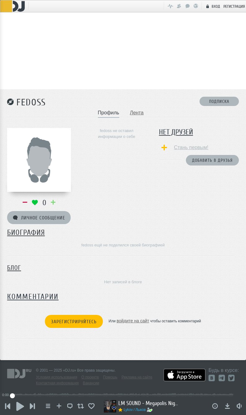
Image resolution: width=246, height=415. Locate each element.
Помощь (110, 377)
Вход (212, 6)
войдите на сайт (132, 320)
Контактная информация (57, 383)
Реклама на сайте (136, 377)
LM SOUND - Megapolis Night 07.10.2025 (149, 403)
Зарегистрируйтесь (74, 321)
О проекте (90, 377)
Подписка (219, 101)
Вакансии (91, 383)
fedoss (31, 102)
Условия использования (56, 377)
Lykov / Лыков (135, 410)
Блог (14, 268)
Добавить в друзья (212, 160)
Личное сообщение (39, 218)
